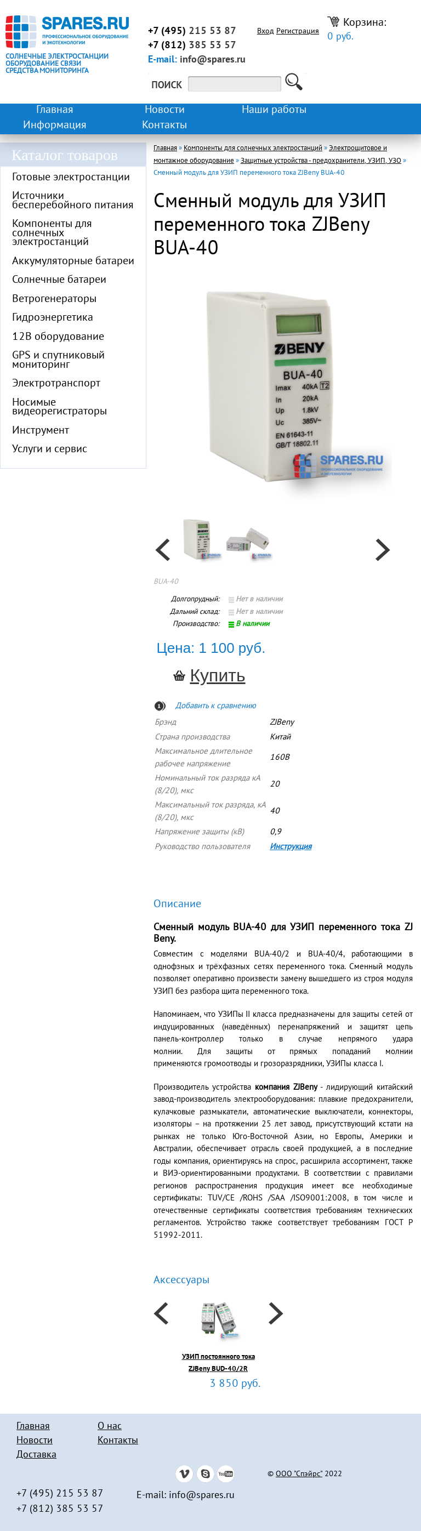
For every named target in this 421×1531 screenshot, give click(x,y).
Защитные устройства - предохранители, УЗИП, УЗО (321, 161)
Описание (177, 904)
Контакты (164, 125)
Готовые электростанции (71, 178)
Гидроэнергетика (52, 318)
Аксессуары (181, 1280)
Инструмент (40, 431)
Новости (165, 110)
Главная (54, 110)
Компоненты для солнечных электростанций (52, 233)
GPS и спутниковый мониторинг (58, 360)
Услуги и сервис (49, 449)
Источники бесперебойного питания (73, 200)
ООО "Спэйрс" (299, 1474)
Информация (55, 125)
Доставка (36, 1455)
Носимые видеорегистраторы (59, 407)
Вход (265, 32)
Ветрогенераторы (54, 299)
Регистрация (297, 32)
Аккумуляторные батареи (73, 261)
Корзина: (356, 29)
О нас (110, 1426)
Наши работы (274, 110)
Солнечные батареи (59, 280)
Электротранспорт (56, 384)
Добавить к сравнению (215, 706)
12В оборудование (58, 337)
